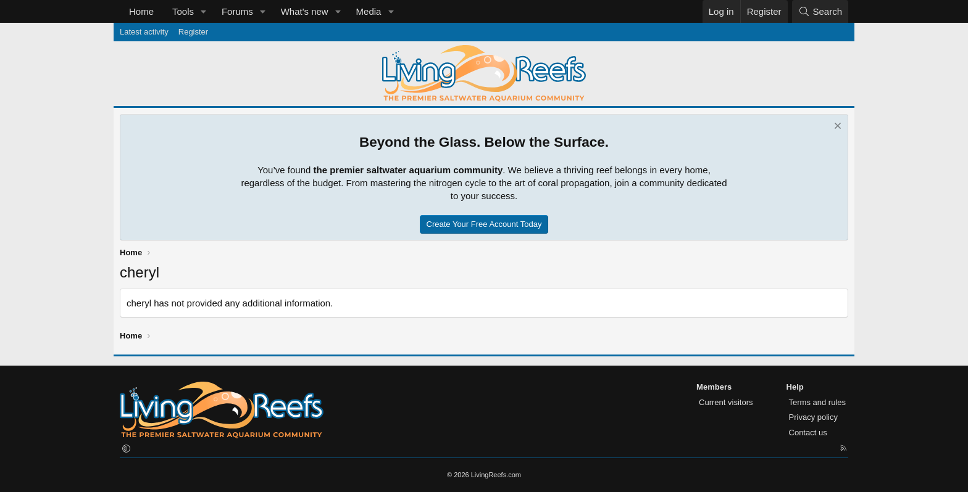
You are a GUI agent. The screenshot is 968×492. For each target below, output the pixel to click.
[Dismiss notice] (836, 127)
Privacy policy (813, 417)
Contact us (808, 432)
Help (795, 387)
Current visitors (726, 402)
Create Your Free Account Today (484, 224)
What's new (304, 11)
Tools (183, 11)
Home (141, 11)
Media (369, 11)
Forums (237, 11)
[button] (203, 11)
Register (193, 31)
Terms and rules (817, 402)
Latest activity (144, 31)
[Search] (820, 11)
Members (714, 387)
